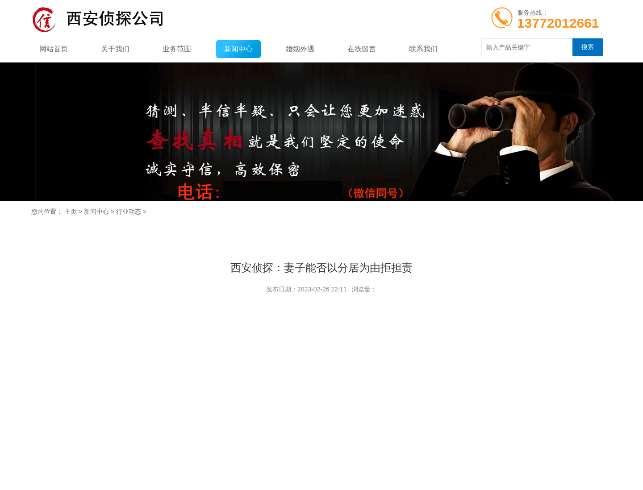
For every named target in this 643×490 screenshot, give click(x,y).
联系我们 (423, 49)
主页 (70, 211)
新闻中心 (238, 49)
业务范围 (177, 49)
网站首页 (53, 49)
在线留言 (361, 49)
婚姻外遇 (300, 49)
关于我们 (115, 49)
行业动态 (128, 211)
